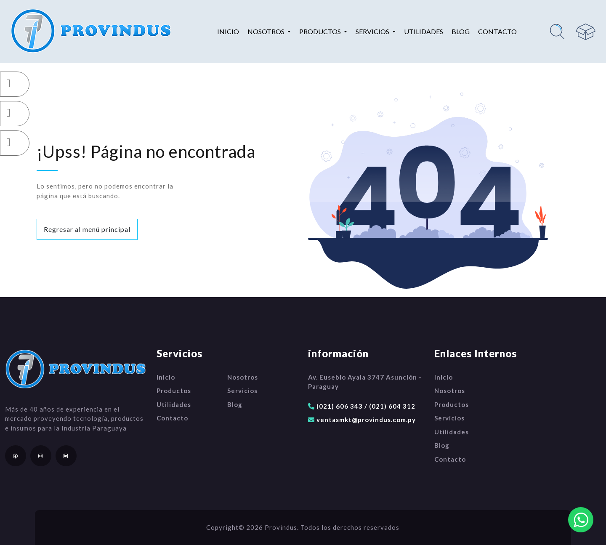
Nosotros (242, 377)
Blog (461, 31)
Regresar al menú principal (87, 229)
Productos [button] (320, 31)
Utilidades (423, 31)
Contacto (497, 31)
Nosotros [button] (266, 31)
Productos (174, 390)
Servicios (242, 390)
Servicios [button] (373, 31)
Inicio (228, 31)
